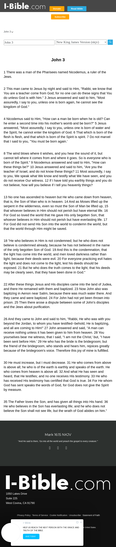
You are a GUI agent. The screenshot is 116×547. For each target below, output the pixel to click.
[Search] (110, 42)
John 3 (8, 31)
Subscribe (60, 16)
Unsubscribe (75, 515)
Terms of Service (40, 515)
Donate (57, 8)
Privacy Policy (24, 515)
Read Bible (77, 8)
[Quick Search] (29, 42)
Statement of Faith (91, 515)
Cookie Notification (58, 515)
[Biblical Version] (81, 42)
